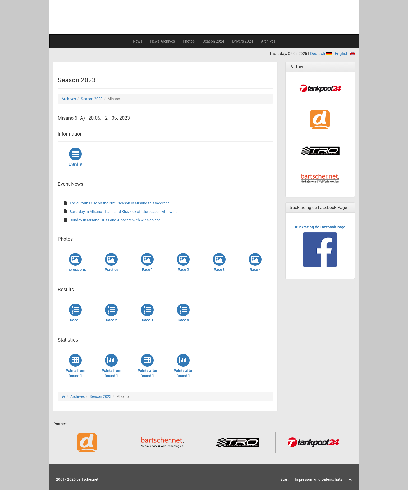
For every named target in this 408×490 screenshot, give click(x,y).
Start (284, 479)
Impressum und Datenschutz (318, 479)
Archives (268, 41)
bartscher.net (87, 479)
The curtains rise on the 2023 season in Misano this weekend (120, 203)
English (345, 53)
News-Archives (162, 41)
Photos (189, 41)
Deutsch (321, 53)
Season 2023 (92, 98)
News (137, 41)
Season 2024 (213, 41)
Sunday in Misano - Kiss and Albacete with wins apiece (115, 219)
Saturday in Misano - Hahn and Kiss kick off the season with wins (123, 211)
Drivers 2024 (242, 41)
